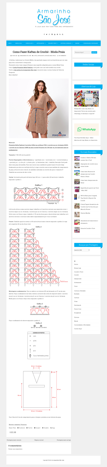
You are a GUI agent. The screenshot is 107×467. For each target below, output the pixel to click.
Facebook (21, 428)
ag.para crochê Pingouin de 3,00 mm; (41, 147)
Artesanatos (40, 43)
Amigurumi (77, 278)
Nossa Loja (18, 43)
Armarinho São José (58, 460)
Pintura (76, 317)
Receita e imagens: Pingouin (18, 424)
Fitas (75, 301)
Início (9, 43)
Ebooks (77, 43)
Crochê (47, 55)
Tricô (75, 286)
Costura (76, 297)
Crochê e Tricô (52, 43)
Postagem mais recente (14, 440)
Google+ (37, 428)
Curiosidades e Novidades (90, 43)
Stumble (45, 428)
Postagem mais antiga (64, 440)
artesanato (40, 55)
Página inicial (39, 440)
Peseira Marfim (85, 213)
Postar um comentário (15, 449)
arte (35, 55)
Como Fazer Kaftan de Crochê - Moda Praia (38, 52)
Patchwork (77, 305)
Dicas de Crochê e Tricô (88, 228)
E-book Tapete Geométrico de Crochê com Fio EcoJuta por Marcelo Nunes (89, 206)
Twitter (29, 428)
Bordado (76, 294)
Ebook (76, 321)
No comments (62, 55)
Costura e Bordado (65, 43)
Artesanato (77, 282)
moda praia (52, 55)
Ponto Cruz (77, 309)
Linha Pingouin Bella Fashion (23, 67)
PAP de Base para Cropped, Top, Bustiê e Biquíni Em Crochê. (89, 198)
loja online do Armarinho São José (25, 70)
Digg (52, 428)
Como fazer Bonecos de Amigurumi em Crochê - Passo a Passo (88, 174)
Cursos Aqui (29, 43)
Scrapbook (77, 313)
